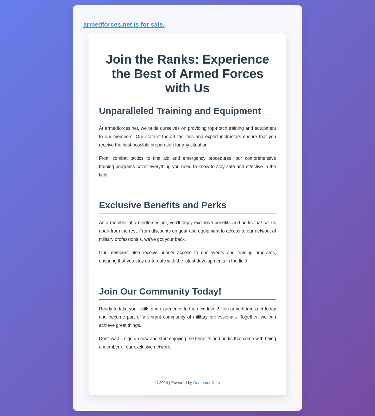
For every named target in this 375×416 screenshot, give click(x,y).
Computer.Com (206, 382)
